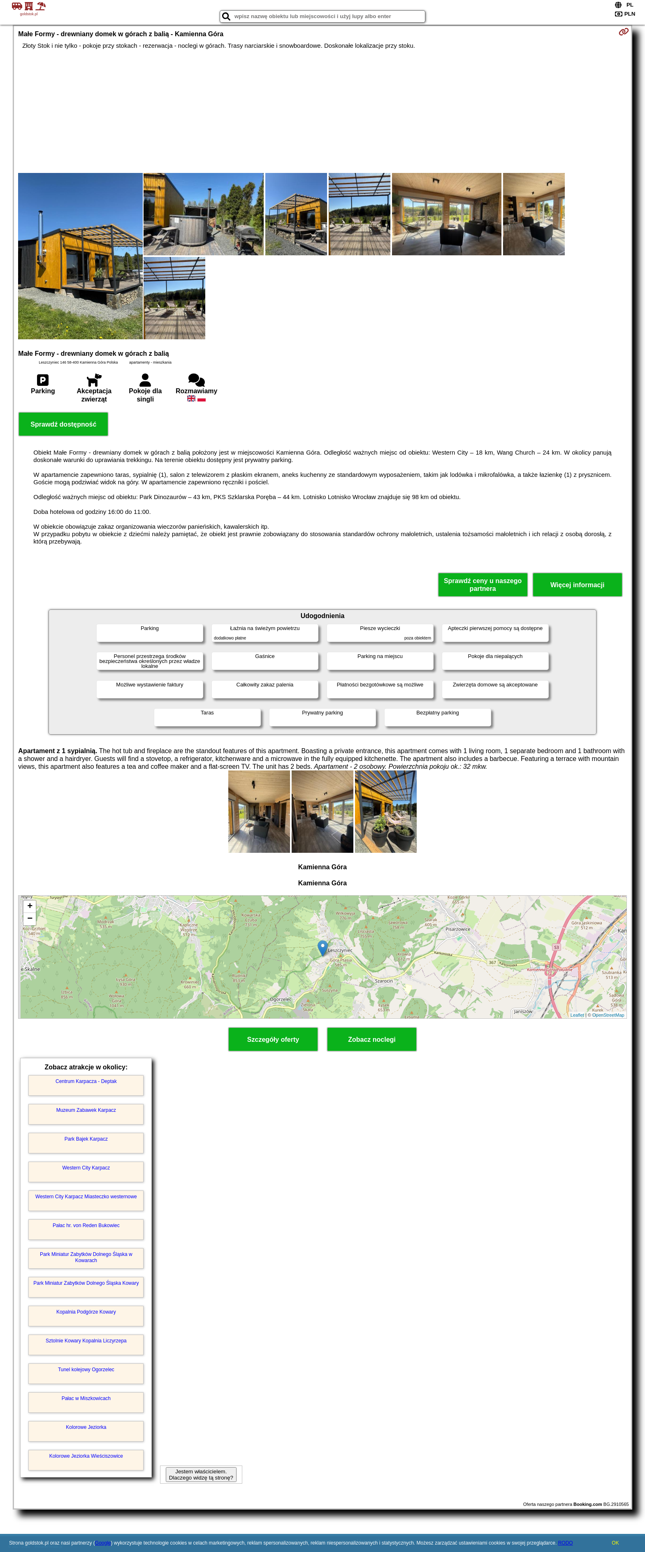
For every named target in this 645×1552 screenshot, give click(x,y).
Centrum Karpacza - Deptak (86, 1081)
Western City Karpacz (86, 1168)
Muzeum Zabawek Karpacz (86, 1110)
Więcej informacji (577, 584)
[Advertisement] (322, 111)
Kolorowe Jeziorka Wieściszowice (86, 1456)
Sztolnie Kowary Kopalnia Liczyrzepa (86, 1341)
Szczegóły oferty (273, 1039)
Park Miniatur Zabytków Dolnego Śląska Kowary (86, 1283)
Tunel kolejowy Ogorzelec (86, 1369)
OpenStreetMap (608, 1015)
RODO (565, 1543)
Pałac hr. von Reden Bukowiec (86, 1225)
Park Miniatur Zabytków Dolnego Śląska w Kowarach (86, 1257)
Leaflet (577, 1015)
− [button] (29, 919)
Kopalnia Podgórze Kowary (86, 1312)
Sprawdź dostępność (63, 424)
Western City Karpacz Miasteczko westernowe (86, 1197)
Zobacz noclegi (372, 1039)
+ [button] (29, 907)
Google (103, 1543)
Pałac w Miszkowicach (86, 1398)
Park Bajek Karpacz (86, 1139)
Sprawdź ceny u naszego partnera (483, 584)
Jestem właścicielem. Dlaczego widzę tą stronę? (201, 1474)
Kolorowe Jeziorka (86, 1427)
